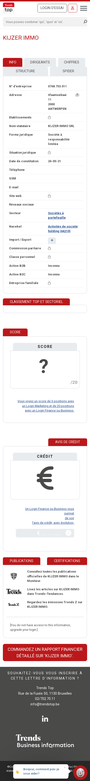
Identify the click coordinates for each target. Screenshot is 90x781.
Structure (25, 71)
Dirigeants (40, 62)
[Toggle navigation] (82, 7)
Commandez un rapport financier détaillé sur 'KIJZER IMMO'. (45, 652)
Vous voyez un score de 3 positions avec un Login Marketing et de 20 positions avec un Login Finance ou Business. (46, 405)
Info (12, 62)
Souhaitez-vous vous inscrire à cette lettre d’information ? (45, 676)
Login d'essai (52, 8)
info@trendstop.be (45, 704)
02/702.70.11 (45, 699)
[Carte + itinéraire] (77, 95)
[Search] (43, 22)
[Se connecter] (72, 8)
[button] (52, 240)
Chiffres (71, 62)
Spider (68, 71)
